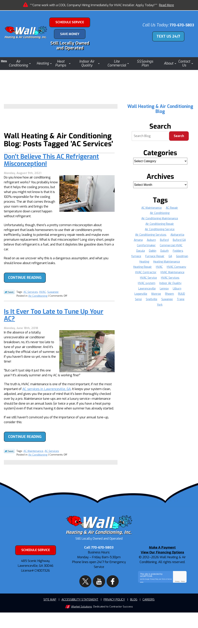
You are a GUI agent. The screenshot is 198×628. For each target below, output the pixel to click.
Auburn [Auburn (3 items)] (151, 242)
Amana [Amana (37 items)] (137, 242)
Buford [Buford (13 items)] (164, 242)
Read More (166, 5)
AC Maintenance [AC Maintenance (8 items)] (151, 209)
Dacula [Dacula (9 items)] (140, 253)
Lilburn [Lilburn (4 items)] (151, 296)
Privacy (177, 600)
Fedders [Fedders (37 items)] (178, 253)
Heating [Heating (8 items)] (168, 263)
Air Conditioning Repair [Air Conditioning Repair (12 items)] (159, 226)
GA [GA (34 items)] (178, 258)
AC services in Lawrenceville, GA (57, 400)
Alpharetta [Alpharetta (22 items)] (177, 236)
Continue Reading (25, 286)
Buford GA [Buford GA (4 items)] (179, 242)
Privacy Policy (154, 597)
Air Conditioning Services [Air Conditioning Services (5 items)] (150, 236)
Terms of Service (167, 597)
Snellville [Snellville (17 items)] (177, 301)
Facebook (109, 594)
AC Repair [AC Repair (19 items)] (172, 209)
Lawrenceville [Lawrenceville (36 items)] (173, 290)
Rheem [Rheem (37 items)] (140, 301)
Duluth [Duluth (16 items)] (164, 253)
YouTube (99, 594)
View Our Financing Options (162, 572)
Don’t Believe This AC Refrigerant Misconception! (51, 172)
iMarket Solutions (81, 622)
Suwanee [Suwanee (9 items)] (149, 306)
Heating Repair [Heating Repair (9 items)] (175, 269)
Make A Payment (162, 567)
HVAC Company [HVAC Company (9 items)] (152, 274)
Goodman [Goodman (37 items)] (153, 263)
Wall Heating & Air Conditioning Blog (160, 110)
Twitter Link (9, 300)
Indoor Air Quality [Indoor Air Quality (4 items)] (149, 290)
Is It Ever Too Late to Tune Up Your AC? (53, 323)
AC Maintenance (33, 465)
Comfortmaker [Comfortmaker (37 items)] (146, 247)
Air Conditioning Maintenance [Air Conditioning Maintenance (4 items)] (159, 220)
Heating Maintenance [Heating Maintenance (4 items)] (148, 269)
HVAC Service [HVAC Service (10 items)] (173, 280)
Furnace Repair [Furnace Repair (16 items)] (163, 258)
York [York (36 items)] (173, 306)
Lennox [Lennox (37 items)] (137, 296)
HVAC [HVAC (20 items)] (135, 274)
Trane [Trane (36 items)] (162, 306)
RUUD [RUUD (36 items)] (153, 301)
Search (179, 138)
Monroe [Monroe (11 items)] (181, 296)
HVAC (42, 300)
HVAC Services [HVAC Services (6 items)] (149, 285)
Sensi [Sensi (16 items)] (164, 301)
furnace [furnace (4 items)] (144, 258)
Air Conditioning (37, 303)
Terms (183, 600)
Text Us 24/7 (170, 37)
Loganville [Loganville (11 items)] (165, 296)
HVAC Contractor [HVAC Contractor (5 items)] (177, 274)
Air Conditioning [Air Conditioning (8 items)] (159, 215)
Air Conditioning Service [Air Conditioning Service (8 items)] (160, 231)
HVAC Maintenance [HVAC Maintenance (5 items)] (149, 280)
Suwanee (53, 300)
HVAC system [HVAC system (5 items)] (171, 285)
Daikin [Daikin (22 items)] (152, 253)
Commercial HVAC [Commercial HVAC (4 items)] (171, 247)
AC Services (30, 300)
